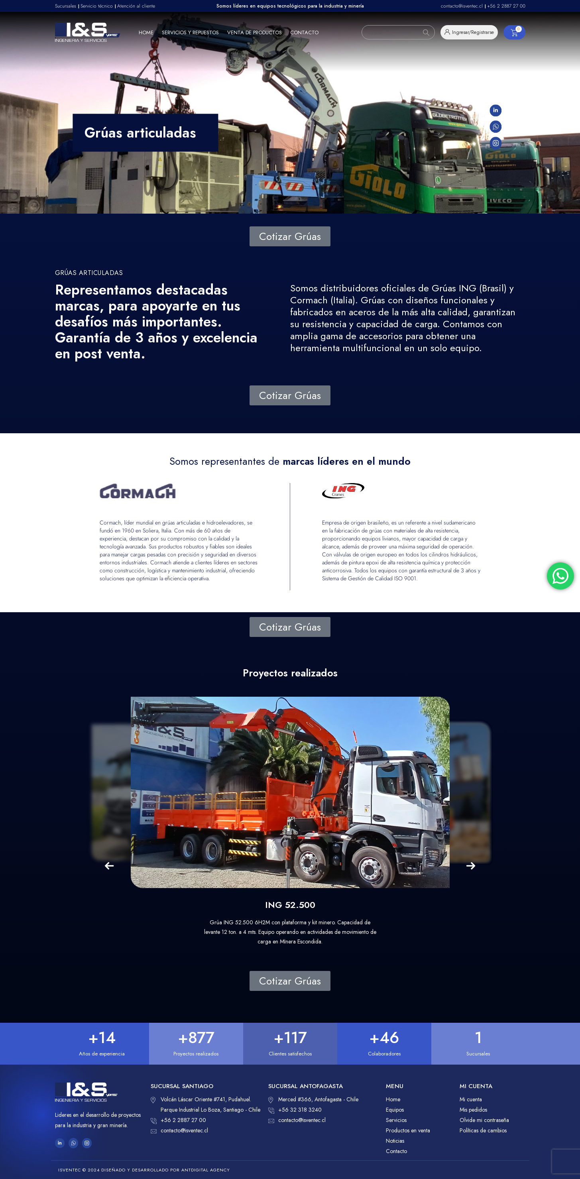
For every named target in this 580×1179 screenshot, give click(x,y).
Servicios (396, 1120)
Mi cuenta (471, 1099)
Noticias (395, 1141)
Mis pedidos (473, 1110)
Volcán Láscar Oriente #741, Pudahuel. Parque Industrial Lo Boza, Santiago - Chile (205, 1104)
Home (146, 32)
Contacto (304, 32)
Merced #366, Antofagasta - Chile (313, 1099)
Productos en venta (408, 1130)
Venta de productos (254, 32)
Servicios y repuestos (190, 32)
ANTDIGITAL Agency (205, 1170)
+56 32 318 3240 (295, 1109)
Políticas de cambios (483, 1130)
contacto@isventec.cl (179, 1130)
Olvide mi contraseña (484, 1120)
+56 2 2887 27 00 (178, 1120)
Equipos (395, 1110)
